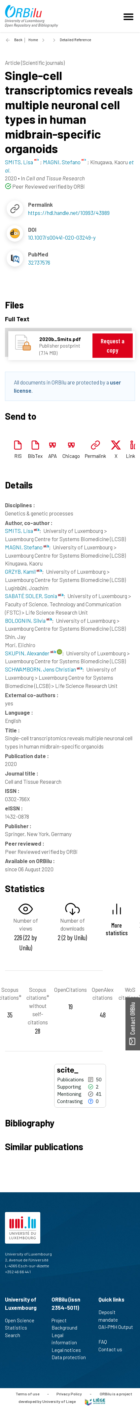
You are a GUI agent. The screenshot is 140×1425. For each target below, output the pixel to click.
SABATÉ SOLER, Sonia (34, 596)
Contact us (113, 1349)
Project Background (67, 1324)
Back (18, 40)
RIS (18, 456)
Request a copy (112, 345)
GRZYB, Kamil (23, 571)
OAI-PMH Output (115, 1330)
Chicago (71, 456)
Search (15, 1335)
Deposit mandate (110, 1316)
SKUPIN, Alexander (30, 653)
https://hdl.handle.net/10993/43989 (69, 212)
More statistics (117, 929)
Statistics (19, 1328)
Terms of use (27, 1393)
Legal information (67, 1339)
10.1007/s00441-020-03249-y (62, 237)
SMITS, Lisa (22, 530)
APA (52, 456)
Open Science (22, 1320)
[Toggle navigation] (129, 16)
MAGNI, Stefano (27, 547)
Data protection (69, 1360)
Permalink (95, 456)
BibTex (35, 456)
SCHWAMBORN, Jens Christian (43, 669)
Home (33, 40)
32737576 (39, 262)
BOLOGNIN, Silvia (28, 620)
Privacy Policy (69, 1393)
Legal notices (69, 1350)
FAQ (105, 1342)
